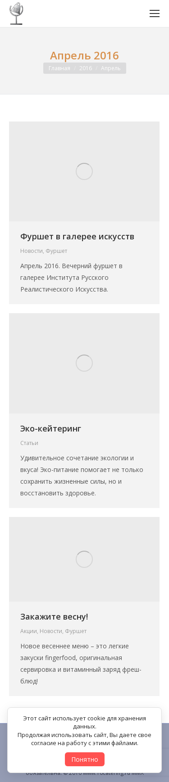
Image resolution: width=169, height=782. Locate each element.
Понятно (84, 759)
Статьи (29, 443)
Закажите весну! (54, 616)
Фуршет (56, 251)
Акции (28, 631)
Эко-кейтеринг (50, 428)
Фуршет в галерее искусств (77, 236)
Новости (31, 251)
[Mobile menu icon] (154, 13)
